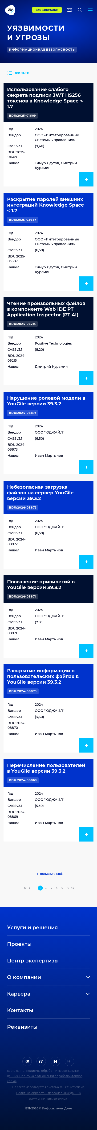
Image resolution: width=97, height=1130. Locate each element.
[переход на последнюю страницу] (72, 888)
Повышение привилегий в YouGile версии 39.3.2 (41, 584)
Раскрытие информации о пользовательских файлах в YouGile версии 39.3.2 (43, 676)
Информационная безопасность (42, 49)
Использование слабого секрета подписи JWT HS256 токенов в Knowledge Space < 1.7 (45, 98)
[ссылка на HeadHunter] (69, 1061)
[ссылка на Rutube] (41, 1061)
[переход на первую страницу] (25, 888)
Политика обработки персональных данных (48, 1093)
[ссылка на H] (55, 1061)
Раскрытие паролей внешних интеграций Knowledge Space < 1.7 (45, 204)
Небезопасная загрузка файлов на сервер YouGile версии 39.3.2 (40, 492)
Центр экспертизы (33, 960)
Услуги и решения (32, 927)
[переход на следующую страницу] (68, 888)
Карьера (18, 994)
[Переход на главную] (16, 9)
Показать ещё (51, 874)
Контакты (20, 1010)
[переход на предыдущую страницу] (30, 888)
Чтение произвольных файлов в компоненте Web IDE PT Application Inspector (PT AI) (46, 309)
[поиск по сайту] (80, 10)
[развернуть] (69, 977)
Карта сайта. (16, 1070)
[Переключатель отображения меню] (90, 10)
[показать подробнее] (86, 179)
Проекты (19, 944)
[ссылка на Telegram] (27, 1061)
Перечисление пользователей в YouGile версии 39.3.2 (46, 768)
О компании (24, 977)
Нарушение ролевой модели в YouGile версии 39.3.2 (46, 401)
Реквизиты (22, 1027)
